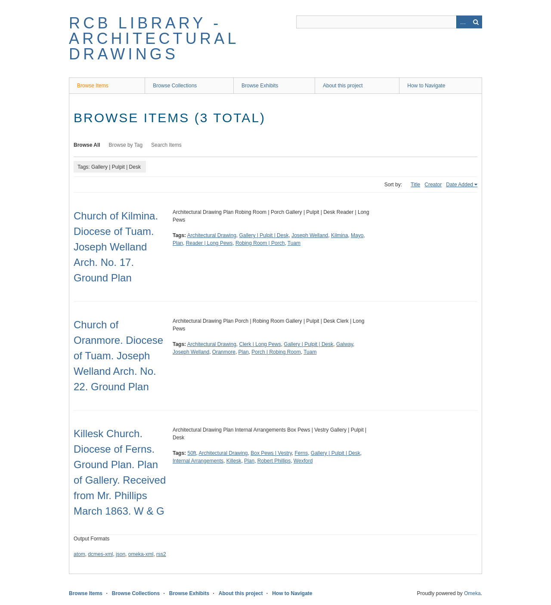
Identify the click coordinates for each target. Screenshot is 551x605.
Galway (344, 344)
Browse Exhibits (259, 86)
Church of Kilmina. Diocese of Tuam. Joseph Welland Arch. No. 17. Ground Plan (116, 247)
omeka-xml (141, 554)
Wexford (303, 461)
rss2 (161, 554)
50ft (191, 453)
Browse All (87, 145)
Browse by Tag (126, 145)
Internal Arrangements (198, 461)
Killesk (233, 461)
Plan (178, 243)
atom (79, 554)
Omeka (472, 593)
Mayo (357, 235)
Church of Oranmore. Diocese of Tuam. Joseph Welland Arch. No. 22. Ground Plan (118, 355)
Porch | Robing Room (276, 352)
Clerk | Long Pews (260, 344)
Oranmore (223, 352)
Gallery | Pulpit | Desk (264, 235)
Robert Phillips (274, 461)
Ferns (301, 453)
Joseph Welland (309, 235)
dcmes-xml (100, 554)
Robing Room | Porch (260, 243)
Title (415, 185)
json (120, 554)
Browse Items (92, 86)
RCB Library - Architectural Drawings (153, 38)
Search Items (166, 145)
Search (475, 21)
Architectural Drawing (211, 235)
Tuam (294, 243)
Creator (433, 185)
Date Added (459, 185)
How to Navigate (426, 86)
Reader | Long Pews (209, 243)
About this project (343, 86)
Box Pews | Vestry (271, 453)
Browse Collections (175, 86)
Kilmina (339, 235)
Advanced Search (462, 21)
